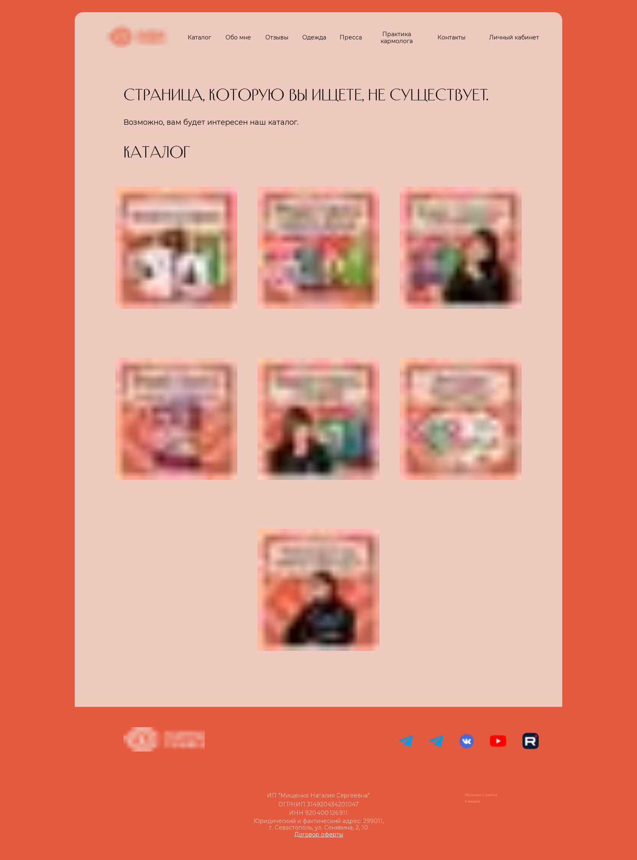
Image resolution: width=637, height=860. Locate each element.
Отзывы (276, 37)
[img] (176, 590)
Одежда (314, 37)
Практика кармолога (397, 37)
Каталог (199, 37)
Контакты (452, 37)
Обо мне (238, 37)
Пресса (351, 37)
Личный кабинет (514, 37)
